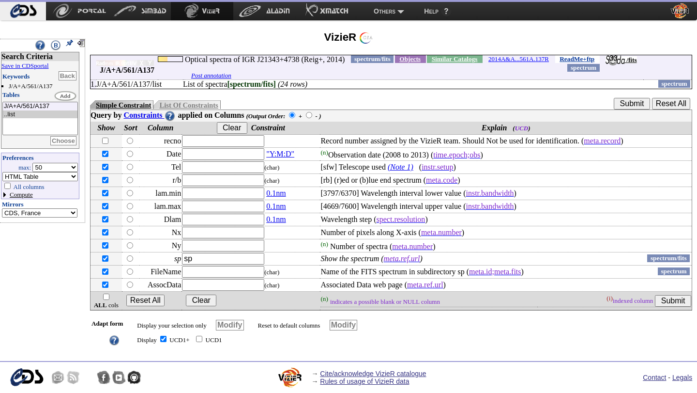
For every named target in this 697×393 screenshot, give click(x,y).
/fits (621, 59)
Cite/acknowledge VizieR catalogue (373, 373)
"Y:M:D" (280, 154)
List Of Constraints (188, 105)
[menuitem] (23, 11)
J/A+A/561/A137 (40, 106)
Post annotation (211, 75)
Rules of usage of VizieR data (364, 381)
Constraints (149, 115)
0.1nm (276, 193)
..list (40, 114)
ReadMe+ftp (577, 59)
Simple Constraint (123, 105)
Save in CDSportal (25, 65)
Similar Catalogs (455, 59)
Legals (682, 377)
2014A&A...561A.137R (518, 59)
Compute (21, 194)
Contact (654, 377)
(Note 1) (400, 167)
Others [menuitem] (384, 11)
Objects (410, 59)
